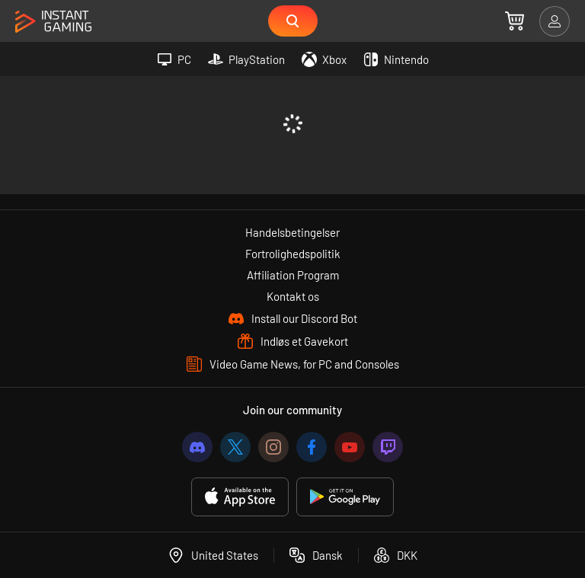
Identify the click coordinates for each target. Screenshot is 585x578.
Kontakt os (293, 296)
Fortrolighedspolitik (292, 253)
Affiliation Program (293, 275)
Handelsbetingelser (292, 232)
